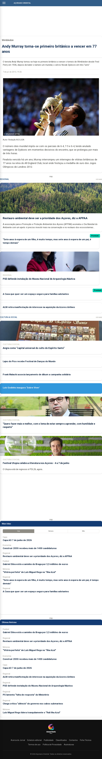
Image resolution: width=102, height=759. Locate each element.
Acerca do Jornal (18, 740)
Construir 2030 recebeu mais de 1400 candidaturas (30, 548)
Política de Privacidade (52, 744)
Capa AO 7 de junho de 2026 (17, 540)
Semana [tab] (50, 531)
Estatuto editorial (34, 740)
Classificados (61, 740)
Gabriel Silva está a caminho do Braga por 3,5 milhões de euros (35, 564)
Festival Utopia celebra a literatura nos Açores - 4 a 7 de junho (36, 463)
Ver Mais (99, 179)
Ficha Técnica (85, 740)
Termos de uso (34, 744)
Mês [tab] (83, 531)
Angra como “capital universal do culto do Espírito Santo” (34, 348)
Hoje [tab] (18, 531)
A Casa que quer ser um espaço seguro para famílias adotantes (36, 294)
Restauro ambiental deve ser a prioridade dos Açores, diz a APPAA (45, 218)
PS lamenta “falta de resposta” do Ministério (26, 694)
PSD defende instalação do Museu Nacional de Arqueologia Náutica (39, 279)
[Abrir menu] (4, 3)
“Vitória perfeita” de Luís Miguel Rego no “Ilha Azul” (29, 572)
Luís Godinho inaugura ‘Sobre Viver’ (21, 387)
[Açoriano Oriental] (51, 734)
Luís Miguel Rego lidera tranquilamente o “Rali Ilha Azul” (31, 712)
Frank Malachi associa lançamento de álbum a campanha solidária (37, 374)
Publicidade (49, 740)
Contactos (73, 740)
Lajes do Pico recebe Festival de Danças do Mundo (29, 361)
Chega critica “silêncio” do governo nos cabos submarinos (33, 703)
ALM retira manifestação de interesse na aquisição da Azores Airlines (39, 307)
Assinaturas (69, 744)
